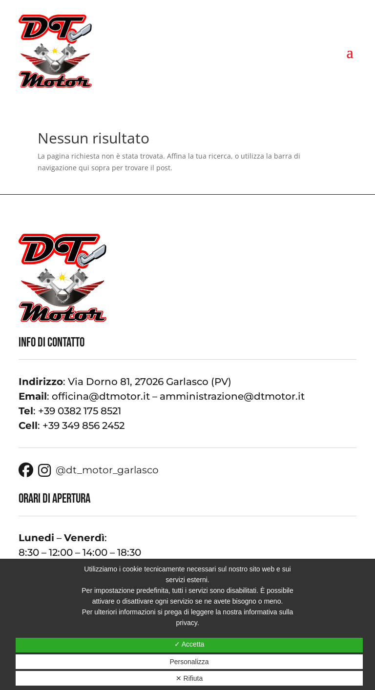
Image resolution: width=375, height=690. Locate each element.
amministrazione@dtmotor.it (232, 396)
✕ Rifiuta (189, 678)
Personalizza (188, 662)
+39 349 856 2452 (83, 425)
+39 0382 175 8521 (79, 411)
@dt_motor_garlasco (98, 470)
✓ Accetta (189, 644)
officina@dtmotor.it (101, 396)
